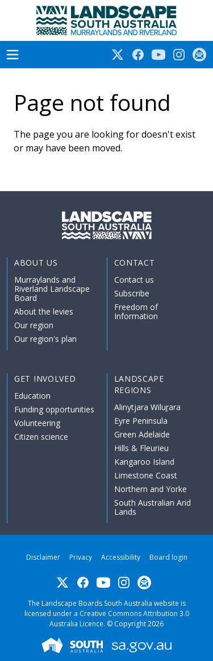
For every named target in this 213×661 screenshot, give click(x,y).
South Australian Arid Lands (152, 507)
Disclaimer (43, 557)
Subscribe (131, 293)
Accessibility (120, 557)
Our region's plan (45, 338)
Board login (168, 557)
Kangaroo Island (144, 461)
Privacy (80, 557)
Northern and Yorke (150, 489)
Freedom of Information (136, 311)
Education (32, 395)
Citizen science (41, 436)
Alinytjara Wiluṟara (147, 407)
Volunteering (37, 423)
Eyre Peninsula (141, 420)
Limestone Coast (145, 475)
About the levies (43, 311)
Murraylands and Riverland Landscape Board (52, 288)
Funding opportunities (54, 409)
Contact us (134, 279)
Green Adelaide (142, 434)
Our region (33, 325)
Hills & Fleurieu (141, 448)
